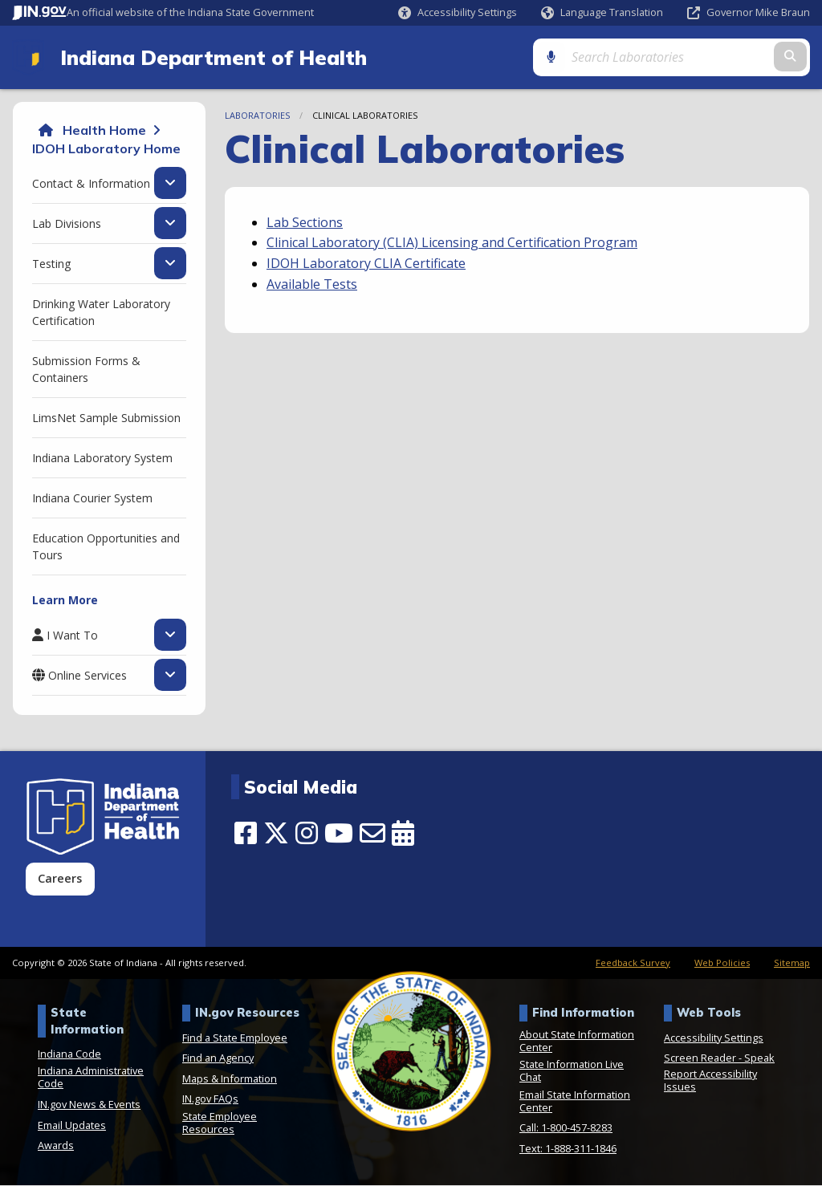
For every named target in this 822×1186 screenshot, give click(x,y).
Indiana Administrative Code (91, 1078)
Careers (60, 879)
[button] (457, 12)
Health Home (104, 132)
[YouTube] (338, 834)
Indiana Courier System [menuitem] (92, 499)
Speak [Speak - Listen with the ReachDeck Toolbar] (759, 1059)
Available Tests (312, 285)
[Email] (372, 834)
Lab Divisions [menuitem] (66, 225)
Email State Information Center (574, 1102)
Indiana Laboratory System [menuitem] (102, 459)
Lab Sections (305, 223)
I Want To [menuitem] (72, 636)
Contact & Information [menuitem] (91, 185)
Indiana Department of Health (209, 58)
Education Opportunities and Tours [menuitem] (106, 548)
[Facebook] (245, 834)
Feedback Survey (633, 963)
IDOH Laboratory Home (106, 149)
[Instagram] (306, 834)
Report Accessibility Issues (710, 1082)
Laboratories (257, 117)
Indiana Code (69, 1054)
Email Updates (72, 1125)
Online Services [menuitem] (87, 676)
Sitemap (792, 963)
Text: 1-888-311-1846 (567, 1149)
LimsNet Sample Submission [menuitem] (106, 419)
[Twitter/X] (276, 834)
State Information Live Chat (571, 1072)
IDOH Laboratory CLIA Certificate (366, 265)
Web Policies (722, 963)
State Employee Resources (219, 1124)
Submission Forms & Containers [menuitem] (86, 371)
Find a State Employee (234, 1038)
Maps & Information (229, 1079)
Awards (56, 1146)
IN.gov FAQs (210, 1100)
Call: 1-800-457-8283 (565, 1129)
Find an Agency (218, 1059)
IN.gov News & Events (89, 1105)
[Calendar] (403, 834)
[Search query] (716, 57)
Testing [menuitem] (51, 265)
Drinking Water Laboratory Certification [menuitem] (101, 314)
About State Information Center (576, 1041)
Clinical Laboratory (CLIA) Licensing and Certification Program (452, 244)
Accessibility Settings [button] (713, 1038)
